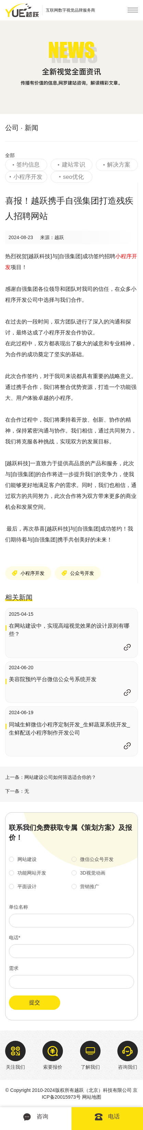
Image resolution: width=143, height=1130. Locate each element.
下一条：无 (17, 791)
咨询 (35, 1117)
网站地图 (91, 1097)
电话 (107, 1116)
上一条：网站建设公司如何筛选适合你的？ (50, 777)
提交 (34, 1002)
